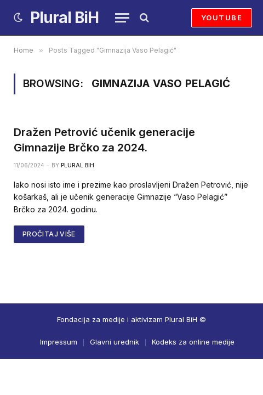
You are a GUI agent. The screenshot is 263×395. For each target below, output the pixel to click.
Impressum (58, 341)
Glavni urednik (114, 341)
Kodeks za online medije (193, 341)
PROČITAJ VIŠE (49, 234)
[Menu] (122, 17)
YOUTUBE (221, 17)
